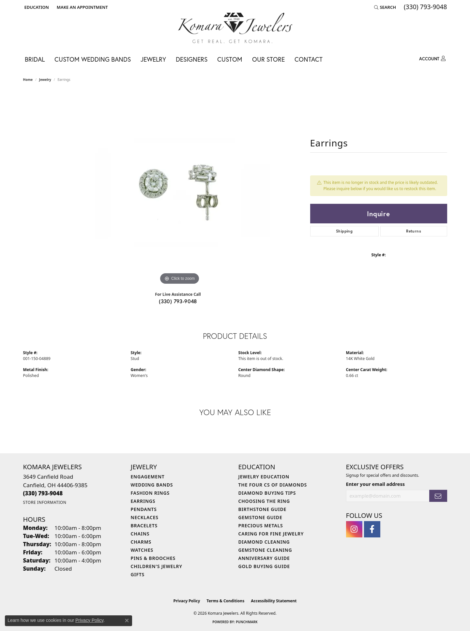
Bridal (35, 59)
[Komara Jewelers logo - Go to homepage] (235, 28)
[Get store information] (45, 502)
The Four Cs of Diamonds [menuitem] (272, 485)
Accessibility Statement (273, 601)
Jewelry (153, 59)
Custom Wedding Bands (92, 59)
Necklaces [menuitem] (145, 517)
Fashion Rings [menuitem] (150, 493)
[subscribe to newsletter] (438, 496)
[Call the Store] (43, 493)
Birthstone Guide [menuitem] (262, 509)
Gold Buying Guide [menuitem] (264, 566)
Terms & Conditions (225, 601)
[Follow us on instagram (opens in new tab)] (354, 529)
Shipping (344, 231)
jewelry (45, 79)
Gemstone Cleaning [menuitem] (265, 550)
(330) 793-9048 (178, 301)
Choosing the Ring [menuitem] (264, 501)
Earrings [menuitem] (143, 501)
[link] (81, 7)
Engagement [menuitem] (148, 476)
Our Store (268, 59)
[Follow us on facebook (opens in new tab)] (372, 529)
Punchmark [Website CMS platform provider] (247, 622)
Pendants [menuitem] (144, 509)
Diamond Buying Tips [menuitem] (267, 493)
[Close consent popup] (127, 621)
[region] (180, 188)
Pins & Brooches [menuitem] (153, 558)
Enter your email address (375, 484)
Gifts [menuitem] (138, 574)
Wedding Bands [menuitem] (152, 485)
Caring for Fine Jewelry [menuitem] (271, 534)
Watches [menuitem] (142, 550)
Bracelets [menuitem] (144, 525)
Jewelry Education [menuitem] (264, 476)
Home (28, 79)
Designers (191, 59)
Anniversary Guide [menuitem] (264, 558)
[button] (36, 7)
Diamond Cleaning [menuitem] (264, 542)
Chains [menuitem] (140, 534)
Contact (309, 59)
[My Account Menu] (432, 58)
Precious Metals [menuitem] (260, 525)
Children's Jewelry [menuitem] (156, 566)
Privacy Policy (187, 601)
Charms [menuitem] (141, 542)
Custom (229, 59)
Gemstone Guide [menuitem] (260, 517)
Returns (413, 231)
